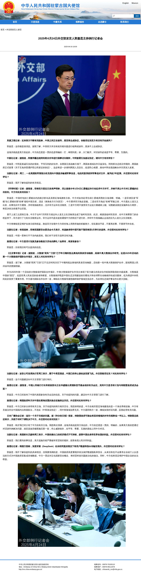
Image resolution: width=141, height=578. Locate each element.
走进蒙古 (102, 22)
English (126, 3)
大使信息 (35, 22)
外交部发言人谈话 (13, 30)
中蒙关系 (57, 22)
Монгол (135, 3)
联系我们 (124, 22)
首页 (15, 22)
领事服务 (80, 22)
